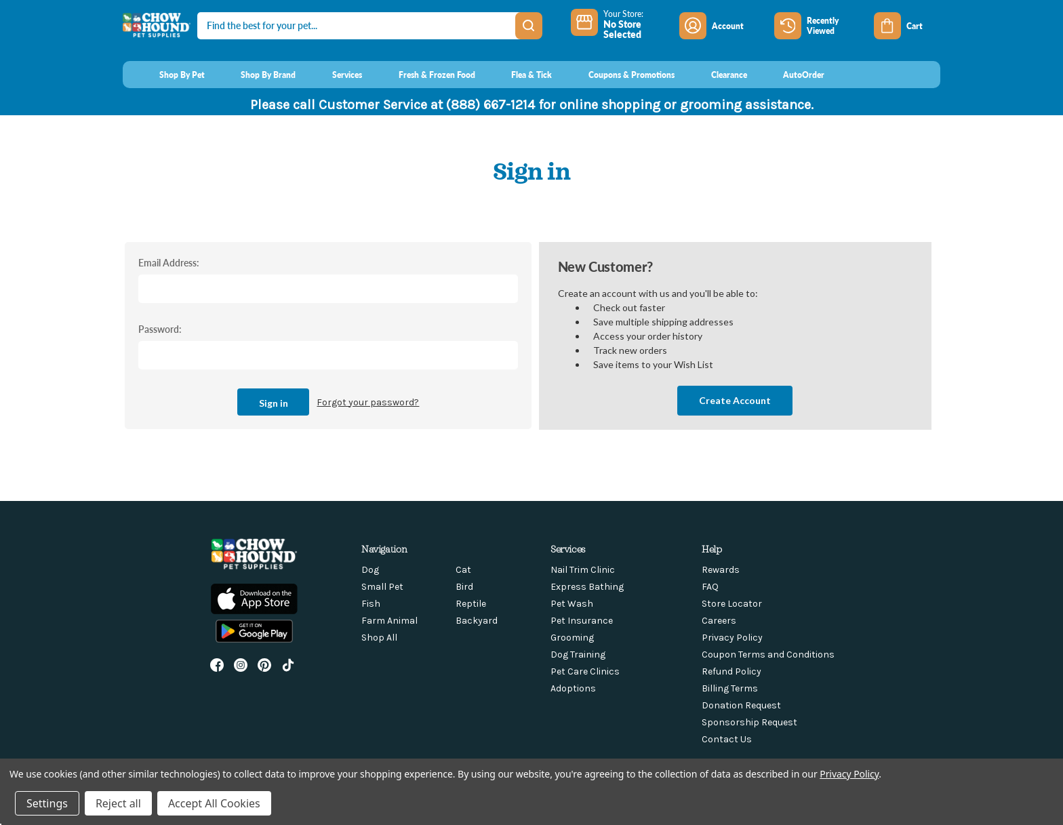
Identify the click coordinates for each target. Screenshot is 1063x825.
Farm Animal (389, 620)
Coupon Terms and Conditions (768, 654)
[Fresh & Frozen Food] (424, 74)
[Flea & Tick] (519, 74)
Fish (370, 603)
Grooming (572, 637)
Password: (160, 329)
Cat (463, 570)
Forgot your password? (368, 402)
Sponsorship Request (749, 722)
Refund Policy (731, 671)
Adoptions (573, 688)
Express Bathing (587, 586)
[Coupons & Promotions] (619, 74)
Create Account (735, 400)
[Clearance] (716, 74)
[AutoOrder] (791, 74)
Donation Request (741, 705)
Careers (719, 620)
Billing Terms (730, 688)
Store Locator (732, 603)
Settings (47, 803)
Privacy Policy (732, 637)
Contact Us (727, 739)
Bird (464, 586)
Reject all (118, 803)
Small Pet (382, 586)
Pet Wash (571, 603)
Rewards (721, 570)
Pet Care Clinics (585, 671)
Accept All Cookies (214, 803)
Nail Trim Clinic (582, 570)
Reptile (471, 603)
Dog (370, 570)
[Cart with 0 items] (907, 25)
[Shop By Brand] (256, 74)
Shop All (379, 637)
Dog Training (577, 654)
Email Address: (168, 262)
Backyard (477, 620)
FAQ (710, 586)
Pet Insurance (581, 620)
